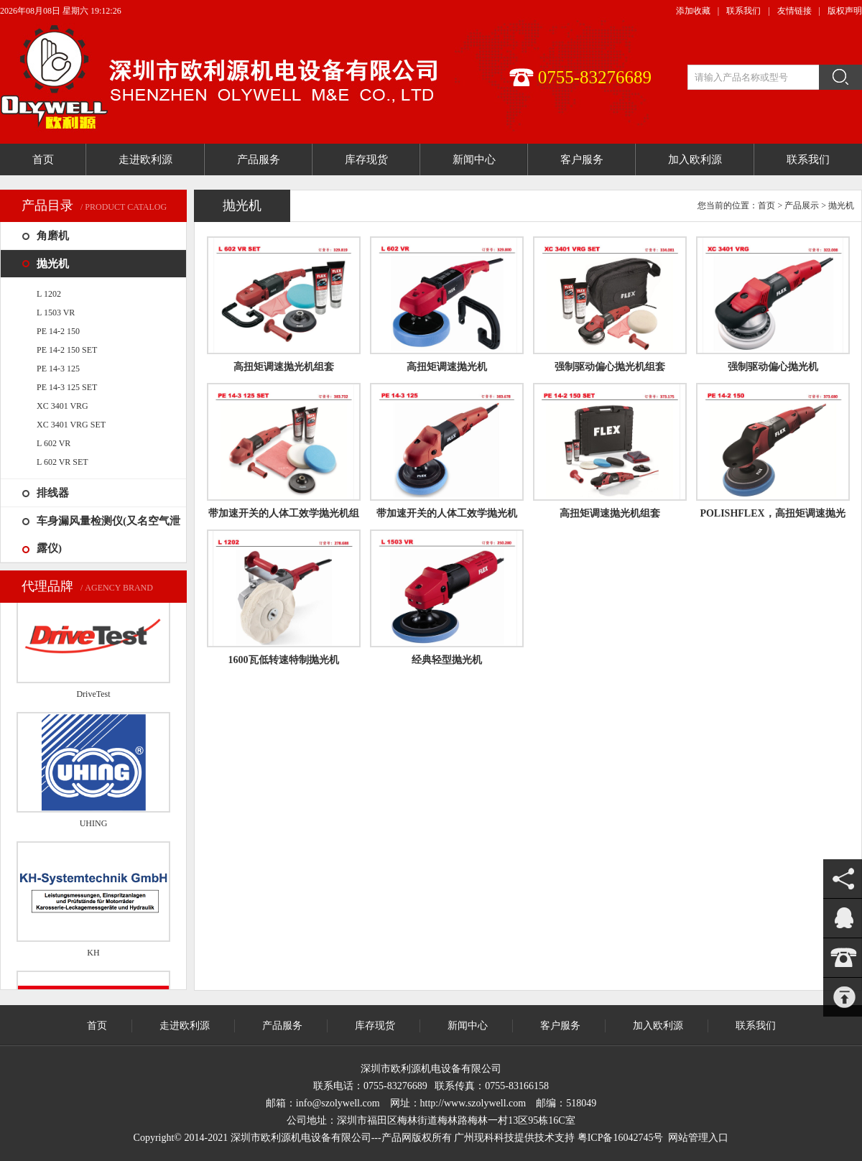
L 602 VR (53, 443)
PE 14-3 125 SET (67, 387)
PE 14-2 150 (58, 331)
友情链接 (794, 11)
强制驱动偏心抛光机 (773, 366)
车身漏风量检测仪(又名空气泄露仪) (108, 534)
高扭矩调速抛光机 (447, 366)
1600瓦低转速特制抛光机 (283, 659)
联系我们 (743, 11)
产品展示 (801, 205)
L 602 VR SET (62, 462)
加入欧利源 (658, 1025)
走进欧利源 (184, 1025)
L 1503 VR (56, 312)
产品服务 (282, 1025)
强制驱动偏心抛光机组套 (610, 366)
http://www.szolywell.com (473, 1103)
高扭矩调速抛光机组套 (283, 366)
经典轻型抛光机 (447, 659)
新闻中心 (468, 1025)
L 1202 (49, 294)
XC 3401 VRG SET (71, 425)
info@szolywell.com (338, 1103)
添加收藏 (693, 11)
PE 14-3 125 (58, 369)
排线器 (53, 493)
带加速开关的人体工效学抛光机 (446, 513)
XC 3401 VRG (62, 406)
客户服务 (560, 1025)
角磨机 (53, 235)
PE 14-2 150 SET (67, 350)
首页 (766, 205)
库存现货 (375, 1025)
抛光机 (53, 263)
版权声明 (845, 11)
